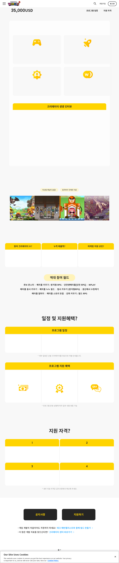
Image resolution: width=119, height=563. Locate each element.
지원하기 (79, 520)
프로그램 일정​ (92, 11)
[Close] (115, 556)
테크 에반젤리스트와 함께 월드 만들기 (75, 533)
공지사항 (40, 520)
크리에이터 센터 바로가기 (62, 537)
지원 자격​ (107, 11)
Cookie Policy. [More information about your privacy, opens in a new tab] (53, 561)
